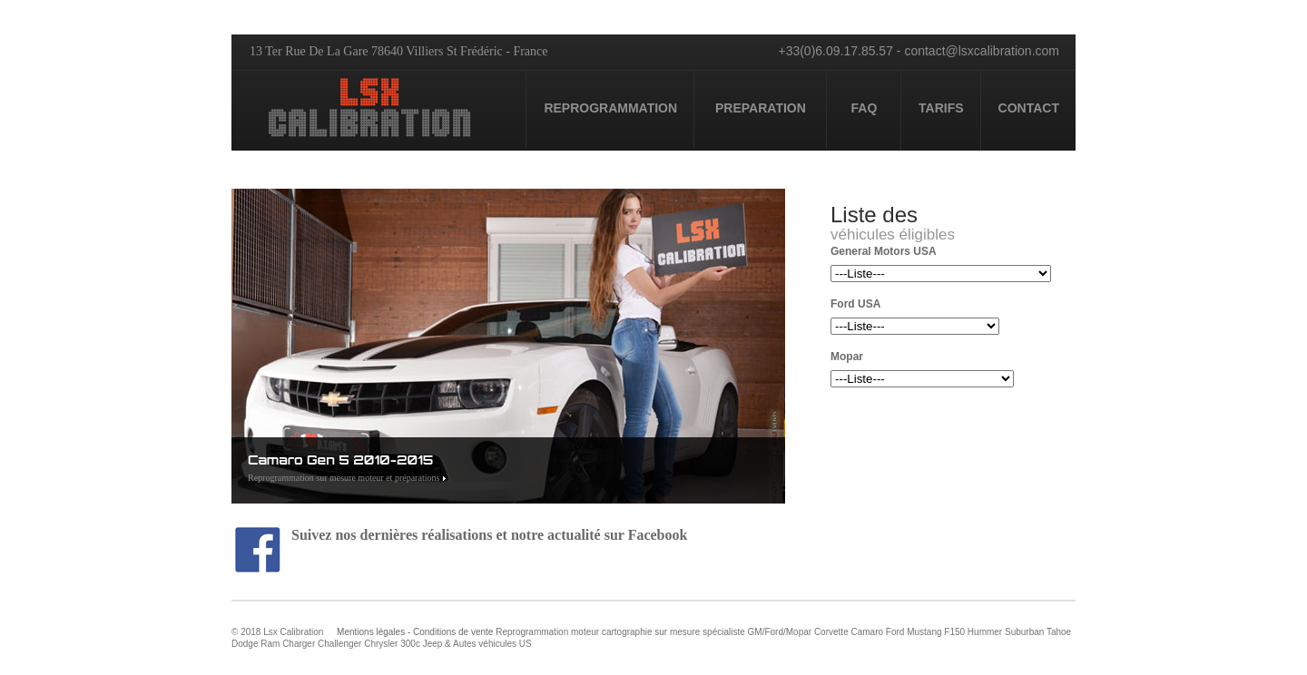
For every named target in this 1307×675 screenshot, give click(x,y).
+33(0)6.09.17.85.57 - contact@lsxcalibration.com (918, 51)
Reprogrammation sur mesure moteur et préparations (343, 478)
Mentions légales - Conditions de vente (415, 632)
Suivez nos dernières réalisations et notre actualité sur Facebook (461, 535)
